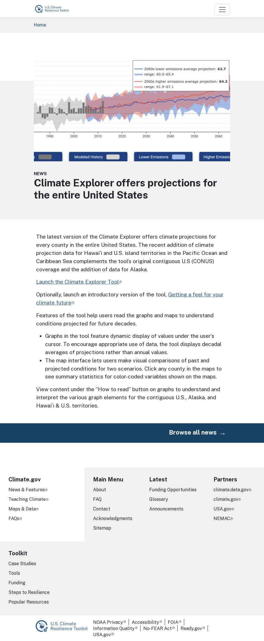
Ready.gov (191, 628)
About (99, 489)
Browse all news (193, 432)
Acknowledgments (112, 518)
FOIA (173, 622)
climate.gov (226, 499)
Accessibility (145, 622)
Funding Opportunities (173, 489)
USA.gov (222, 509)
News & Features (26, 489)
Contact (101, 509)
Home (40, 25)
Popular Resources (28, 602)
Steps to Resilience (29, 592)
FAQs (13, 518)
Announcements (166, 509)
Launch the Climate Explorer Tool (77, 282)
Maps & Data (22, 509)
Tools (14, 573)
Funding (16, 582)
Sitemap (102, 528)
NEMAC (222, 518)
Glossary (158, 499)
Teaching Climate (27, 499)
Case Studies (22, 563)
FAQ (97, 499)
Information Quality (114, 628)
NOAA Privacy (108, 622)
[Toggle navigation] (222, 9)
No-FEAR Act (157, 628)
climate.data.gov (231, 489)
